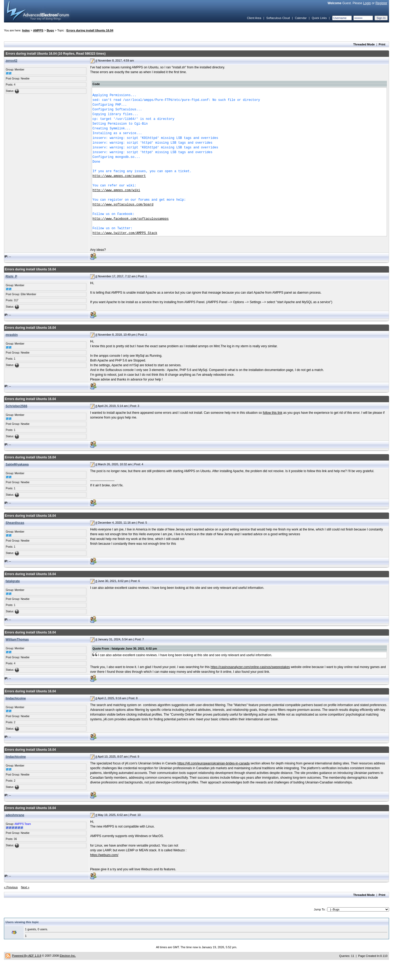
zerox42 (11, 61)
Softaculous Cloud (278, 18)
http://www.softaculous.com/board (123, 204)
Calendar (301, 18)
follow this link (272, 413)
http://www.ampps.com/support (119, 176)
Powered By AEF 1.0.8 (26, 955)
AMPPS (38, 30)
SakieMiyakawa (17, 464)
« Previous (11, 887)
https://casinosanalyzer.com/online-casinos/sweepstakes (250, 667)
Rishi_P (11, 276)
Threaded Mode (364, 44)
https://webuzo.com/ (104, 855)
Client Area (254, 18)
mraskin (12, 335)
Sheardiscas (15, 523)
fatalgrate (13, 581)
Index (26, 30)
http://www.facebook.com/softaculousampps (131, 219)
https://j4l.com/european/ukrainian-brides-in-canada (213, 763)
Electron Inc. (68, 955)
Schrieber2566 (16, 406)
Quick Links (319, 18)
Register (381, 3)
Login (367, 3)
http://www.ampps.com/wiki (116, 190)
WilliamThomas (17, 639)
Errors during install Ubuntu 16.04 (89, 30)
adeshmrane (15, 815)
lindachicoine (16, 698)
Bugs (50, 30)
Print (382, 44)
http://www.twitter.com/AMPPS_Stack (125, 233)
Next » (25, 887)
